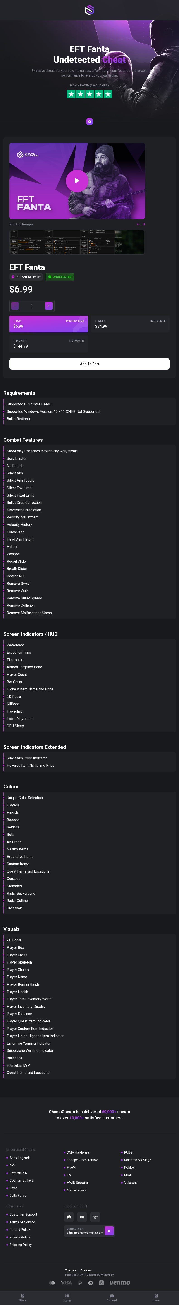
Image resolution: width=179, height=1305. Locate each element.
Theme (70, 1270)
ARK (13, 1165)
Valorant (130, 1183)
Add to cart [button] (89, 364)
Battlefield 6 (18, 1173)
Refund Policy (20, 1230)
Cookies (86, 1270)
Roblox (129, 1168)
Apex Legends (20, 1158)
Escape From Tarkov (82, 1160)
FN (69, 1175)
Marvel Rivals (76, 1190)
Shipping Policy (21, 1245)
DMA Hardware (78, 1152)
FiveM (71, 1168)
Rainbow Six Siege (137, 1160)
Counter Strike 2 (21, 1180)
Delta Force (18, 1196)
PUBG (128, 1152)
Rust (127, 1175)
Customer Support (23, 1214)
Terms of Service (22, 1222)
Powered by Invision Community (89, 1275)
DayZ (13, 1188)
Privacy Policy (20, 1237)
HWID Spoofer (77, 1183)
